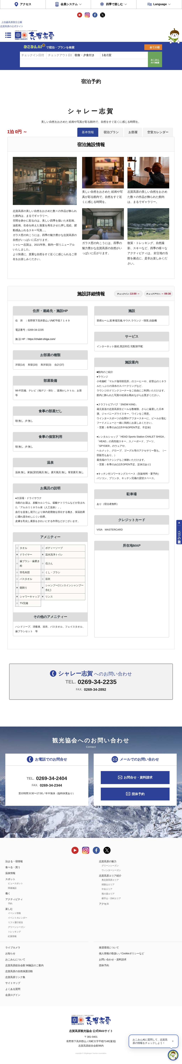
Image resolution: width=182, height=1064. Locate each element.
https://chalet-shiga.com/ (41, 339)
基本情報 (88, 132)
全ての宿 (155, 47)
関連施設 (12, 888)
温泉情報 (10, 873)
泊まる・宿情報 (14, 861)
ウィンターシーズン (111, 870)
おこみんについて (15, 959)
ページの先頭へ (179, 535)
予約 (10, 903)
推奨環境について (109, 947)
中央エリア (107, 889)
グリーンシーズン (16, 927)
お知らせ (10, 953)
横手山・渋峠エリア (111, 898)
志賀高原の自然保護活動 (19, 971)
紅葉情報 (12, 936)
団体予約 (138, 794)
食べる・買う (12, 867)
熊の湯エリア (108, 894)
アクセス (25, 4)
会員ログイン (12, 994)
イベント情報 (14, 913)
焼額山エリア (108, 884)
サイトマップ (12, 983)
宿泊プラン (111, 132)
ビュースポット (15, 883)
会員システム (69, 4)
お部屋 (133, 132)
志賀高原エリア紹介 (110, 875)
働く (7, 893)
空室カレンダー (157, 132)
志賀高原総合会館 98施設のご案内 (24, 965)
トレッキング (14, 931)
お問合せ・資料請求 (138, 777)
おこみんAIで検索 (155, 61)
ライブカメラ (12, 947)
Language (160, 4)
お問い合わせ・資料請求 (112, 959)
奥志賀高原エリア (110, 880)
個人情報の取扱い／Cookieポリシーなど (121, 953)
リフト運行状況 (15, 922)
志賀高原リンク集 (15, 977)
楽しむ (9, 908)
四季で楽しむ (114, 4)
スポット (10, 879)
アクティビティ (14, 899)
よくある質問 (12, 989)
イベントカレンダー (17, 918)
